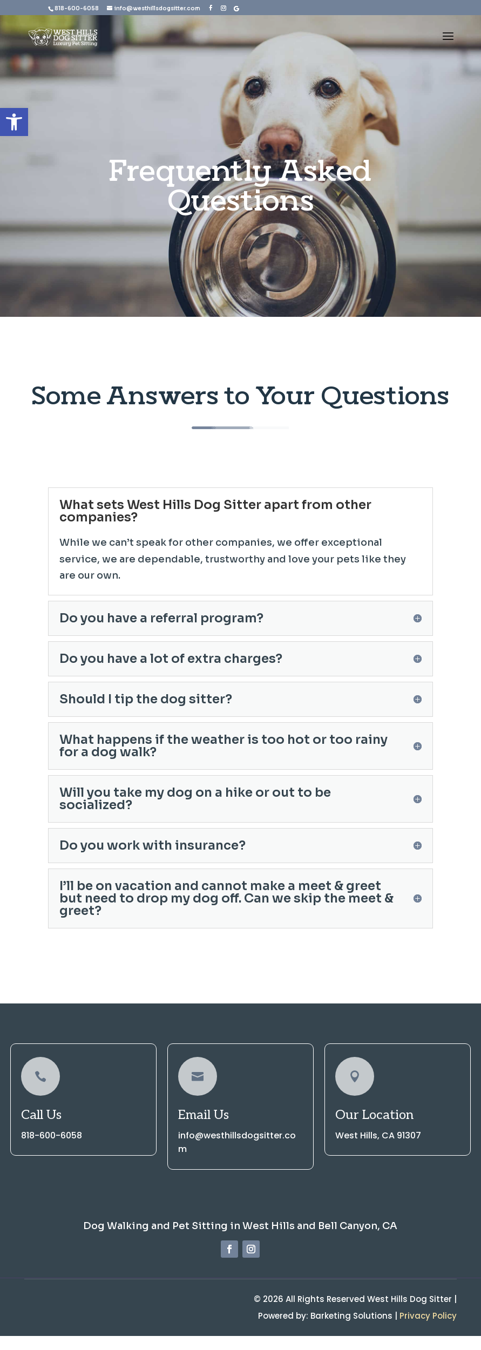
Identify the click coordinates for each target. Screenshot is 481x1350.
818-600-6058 (77, 8)
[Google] (236, 7)
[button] (14, 122)
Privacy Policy (428, 1322)
